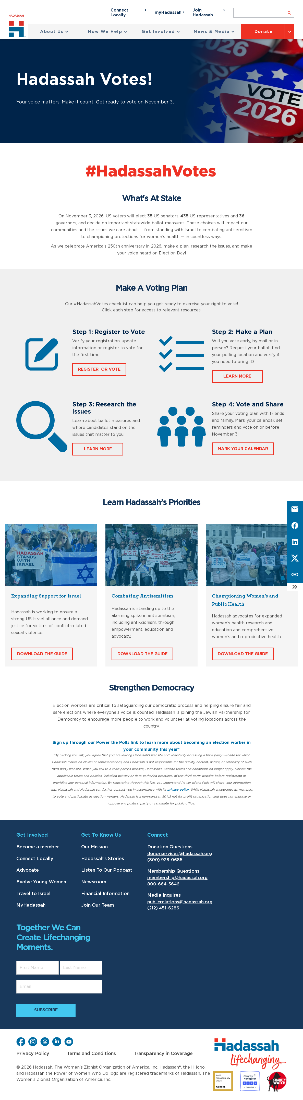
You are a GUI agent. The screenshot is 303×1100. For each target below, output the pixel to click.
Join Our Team (97, 905)
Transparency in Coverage (163, 1053)
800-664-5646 (163, 884)
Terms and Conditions (91, 1053)
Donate (263, 32)
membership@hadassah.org (177, 877)
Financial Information (105, 894)
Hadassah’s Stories (102, 859)
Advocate (27, 870)
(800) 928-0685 (165, 860)
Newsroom (93, 882)
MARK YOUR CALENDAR (243, 449)
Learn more (237, 376)
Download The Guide (42, 654)
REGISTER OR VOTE (99, 369)
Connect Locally (34, 859)
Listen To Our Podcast (106, 870)
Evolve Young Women (41, 882)
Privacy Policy (32, 1053)
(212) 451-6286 (163, 908)
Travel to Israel (33, 894)
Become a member (37, 847)
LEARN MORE (98, 449)
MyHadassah (30, 905)
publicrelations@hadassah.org (179, 902)
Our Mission (94, 847)
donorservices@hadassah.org (179, 853)
